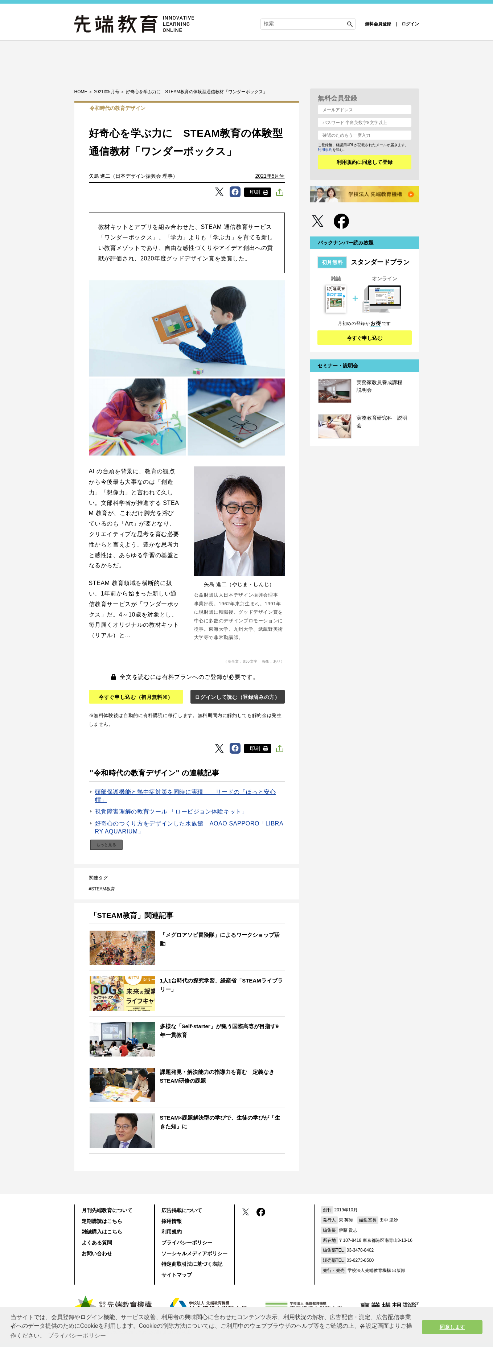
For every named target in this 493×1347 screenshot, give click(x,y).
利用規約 (325, 150)
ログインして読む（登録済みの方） (237, 697)
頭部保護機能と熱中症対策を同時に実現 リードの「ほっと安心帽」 (185, 796)
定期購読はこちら (102, 1221)
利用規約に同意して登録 (365, 162)
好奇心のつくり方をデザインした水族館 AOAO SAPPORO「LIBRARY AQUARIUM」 (189, 827)
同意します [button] (452, 1327)
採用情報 (171, 1221)
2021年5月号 (270, 176)
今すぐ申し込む (364, 338)
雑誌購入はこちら (102, 1231)
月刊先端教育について (107, 1210)
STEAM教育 (103, 888)
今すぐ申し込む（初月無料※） (136, 697)
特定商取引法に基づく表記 (191, 1263)
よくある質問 (97, 1242)
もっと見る (106, 845)
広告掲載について (181, 1210)
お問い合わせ (97, 1253)
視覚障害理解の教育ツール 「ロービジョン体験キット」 (171, 811)
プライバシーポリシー (186, 1242)
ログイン (410, 23)
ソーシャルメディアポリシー (194, 1253)
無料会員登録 (378, 23)
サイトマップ (176, 1274)
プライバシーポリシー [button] (77, 1335)
